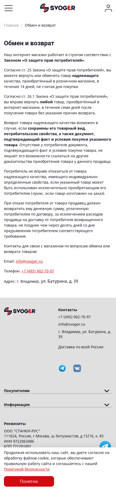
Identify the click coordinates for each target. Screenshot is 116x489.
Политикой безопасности (27, 469)
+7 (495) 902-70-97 (38, 270)
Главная (11, 25)
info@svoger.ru (29, 261)
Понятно (29, 481)
